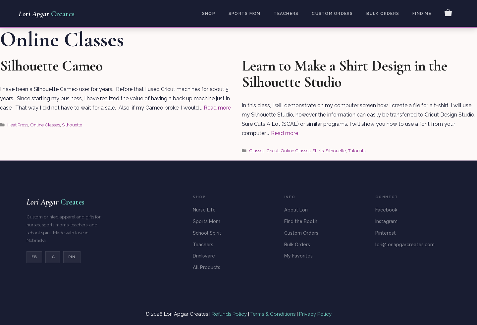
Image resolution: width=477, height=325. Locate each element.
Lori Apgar (47, 14)
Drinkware (204, 255)
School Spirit (207, 233)
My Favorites (298, 255)
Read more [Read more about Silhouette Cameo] (217, 108)
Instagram (386, 221)
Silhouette (72, 124)
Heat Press (17, 124)
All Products (206, 267)
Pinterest (385, 233)
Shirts (318, 150)
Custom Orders (332, 13)
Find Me (421, 13)
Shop (208, 13)
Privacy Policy (315, 314)
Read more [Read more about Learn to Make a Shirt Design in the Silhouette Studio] (284, 133)
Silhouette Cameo (51, 66)
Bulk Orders (382, 13)
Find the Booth (300, 221)
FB (34, 257)
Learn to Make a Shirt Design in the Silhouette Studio (344, 74)
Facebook (386, 209)
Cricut (272, 150)
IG (52, 257)
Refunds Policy (230, 314)
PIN (72, 257)
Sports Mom (244, 13)
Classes (256, 150)
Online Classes (45, 124)
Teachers (286, 13)
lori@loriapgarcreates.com (405, 244)
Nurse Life (204, 209)
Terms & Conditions (272, 314)
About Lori (296, 209)
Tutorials (356, 150)
